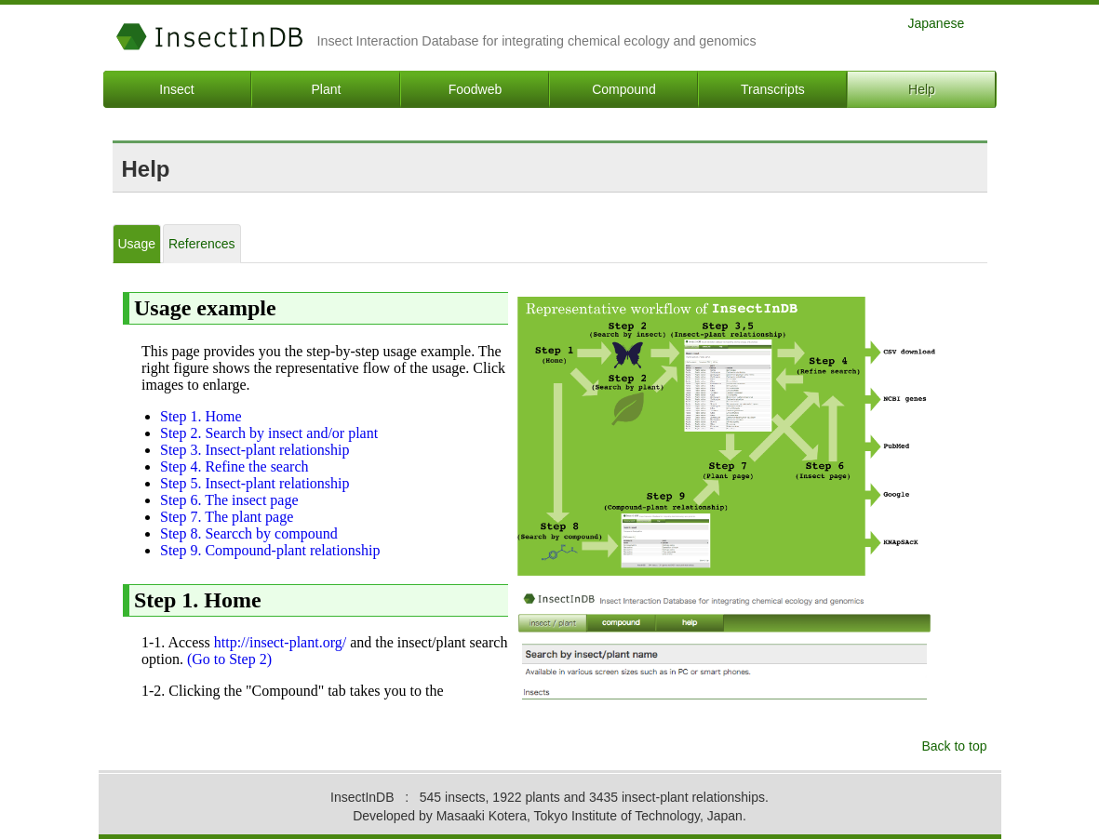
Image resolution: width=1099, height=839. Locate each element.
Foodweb (476, 89)
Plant (327, 89)
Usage (136, 243)
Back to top (953, 746)
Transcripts (773, 89)
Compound (624, 89)
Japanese (936, 23)
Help (921, 89)
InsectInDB (210, 36)
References (201, 243)
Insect (176, 89)
